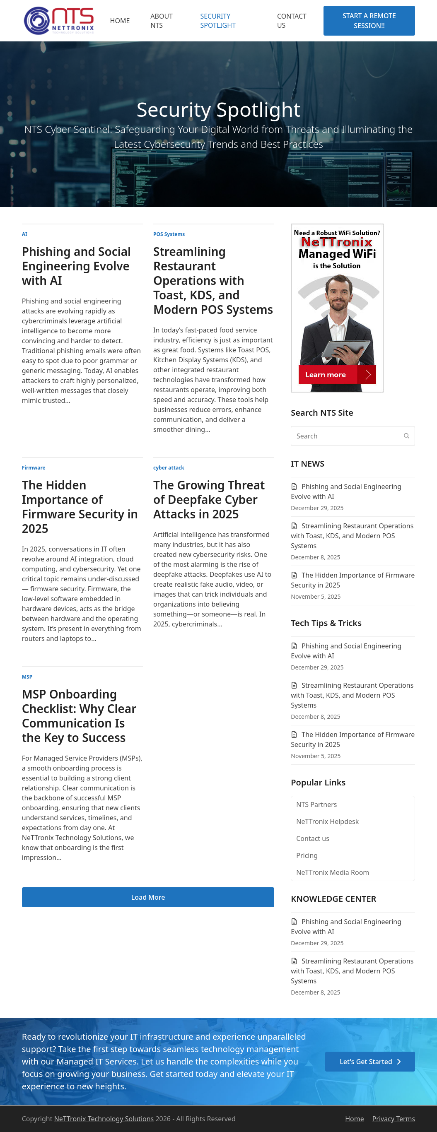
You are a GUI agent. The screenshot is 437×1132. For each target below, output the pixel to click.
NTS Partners (316, 804)
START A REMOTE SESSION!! (369, 20)
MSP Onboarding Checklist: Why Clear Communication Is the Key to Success (79, 715)
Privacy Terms (393, 1118)
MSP (27, 676)
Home (354, 1118)
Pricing (307, 855)
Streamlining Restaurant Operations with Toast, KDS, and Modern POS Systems (213, 280)
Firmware (34, 467)
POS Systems (169, 234)
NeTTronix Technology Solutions (104, 1118)
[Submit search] (407, 436)
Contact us (312, 838)
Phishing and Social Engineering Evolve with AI (76, 265)
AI (24, 234)
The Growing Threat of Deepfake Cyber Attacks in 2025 (209, 499)
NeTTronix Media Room (332, 872)
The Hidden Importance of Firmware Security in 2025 (80, 506)
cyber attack (168, 467)
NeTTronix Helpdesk (327, 821)
